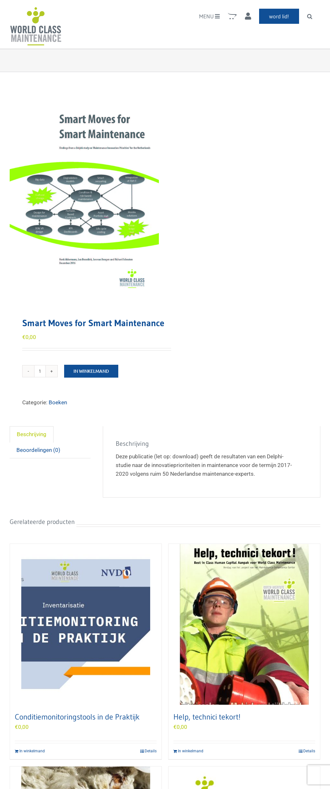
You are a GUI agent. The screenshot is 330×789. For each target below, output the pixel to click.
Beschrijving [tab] (31, 434)
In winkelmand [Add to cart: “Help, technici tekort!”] (190, 751)
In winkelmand (91, 371)
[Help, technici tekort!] (244, 624)
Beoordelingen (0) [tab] (38, 450)
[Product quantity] (40, 371)
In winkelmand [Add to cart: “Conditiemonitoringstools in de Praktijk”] (32, 751)
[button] (309, 16)
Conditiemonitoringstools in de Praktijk (77, 716)
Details (151, 751)
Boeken (58, 402)
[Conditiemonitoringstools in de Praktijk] (85, 624)
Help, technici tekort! (206, 716)
